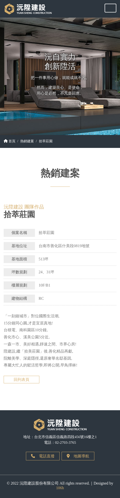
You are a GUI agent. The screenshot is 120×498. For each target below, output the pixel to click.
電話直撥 (42, 456)
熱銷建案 (27, 141)
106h (60, 488)
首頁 (9, 141)
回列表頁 (21, 379)
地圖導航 (78, 456)
